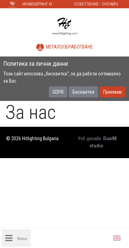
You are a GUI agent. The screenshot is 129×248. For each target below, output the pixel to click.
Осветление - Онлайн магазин (96, 4)
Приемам (112, 92)
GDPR (58, 92)
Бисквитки (83, 92)
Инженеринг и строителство (37, 4)
